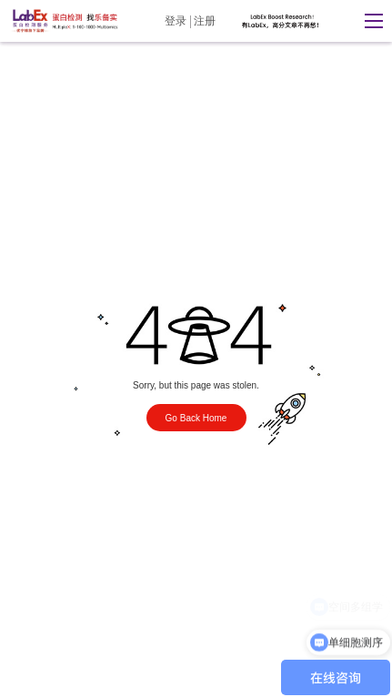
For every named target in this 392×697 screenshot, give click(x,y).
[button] (369, 21)
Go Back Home (196, 418)
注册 (205, 21)
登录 (175, 21)
